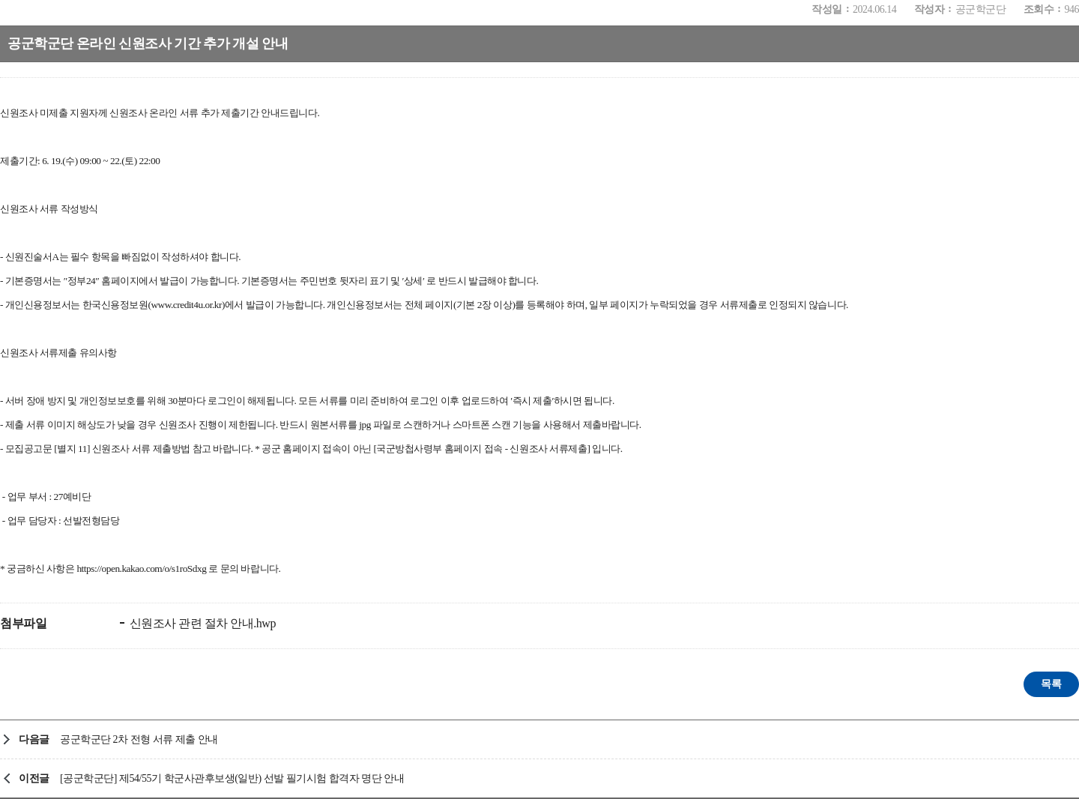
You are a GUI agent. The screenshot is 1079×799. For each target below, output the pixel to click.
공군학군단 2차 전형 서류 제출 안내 (139, 739)
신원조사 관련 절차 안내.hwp (201, 623)
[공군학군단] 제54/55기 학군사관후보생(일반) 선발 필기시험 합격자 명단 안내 (232, 778)
